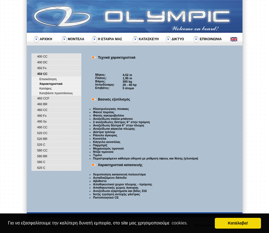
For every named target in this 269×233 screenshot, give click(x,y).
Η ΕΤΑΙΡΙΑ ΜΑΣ (110, 39)
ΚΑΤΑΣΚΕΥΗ (149, 39)
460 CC (42, 110)
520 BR (42, 138)
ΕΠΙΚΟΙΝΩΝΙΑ (211, 39)
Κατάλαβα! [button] (238, 223)
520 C (41, 144)
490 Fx (42, 115)
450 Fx (42, 68)
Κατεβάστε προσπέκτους (56, 93)
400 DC (42, 62)
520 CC (42, 133)
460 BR (42, 104)
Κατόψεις (46, 88)
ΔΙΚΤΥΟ (178, 39)
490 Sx (42, 121)
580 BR (42, 156)
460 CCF (43, 98)
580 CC (42, 150)
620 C (41, 167)
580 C (41, 162)
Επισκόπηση (48, 79)
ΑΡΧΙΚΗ (46, 39)
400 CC (42, 56)
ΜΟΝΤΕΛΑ (76, 39)
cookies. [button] (180, 223)
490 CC (42, 127)
